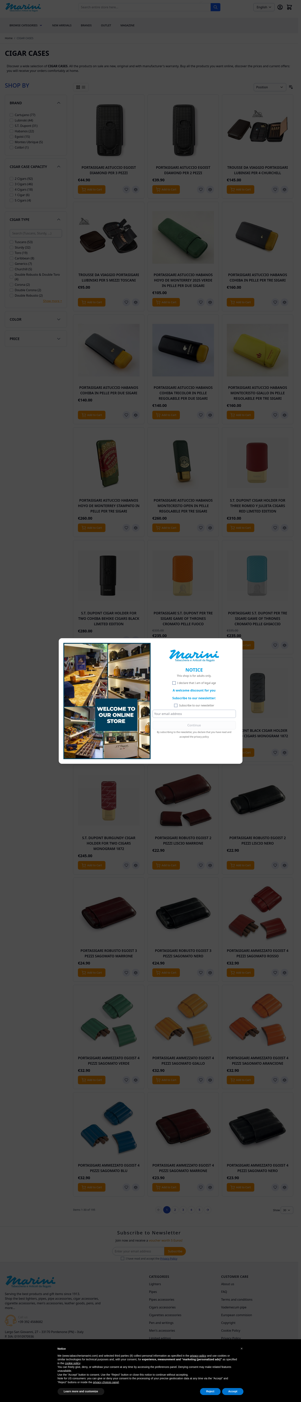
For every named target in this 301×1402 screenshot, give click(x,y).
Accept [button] (232, 1391)
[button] (242, 1348)
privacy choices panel (106, 1382)
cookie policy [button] (72, 1363)
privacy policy (201, 736)
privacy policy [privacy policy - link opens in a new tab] (198, 1355)
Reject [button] (210, 1391)
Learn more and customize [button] (81, 1391)
